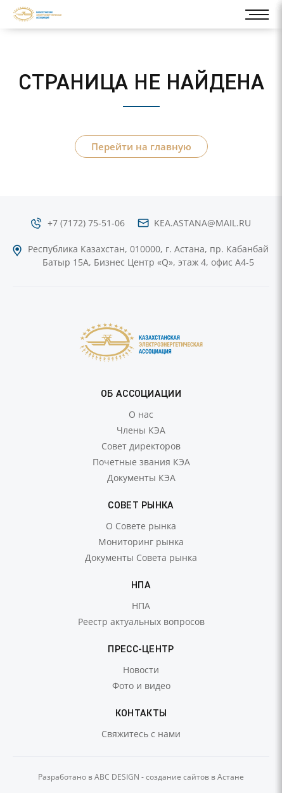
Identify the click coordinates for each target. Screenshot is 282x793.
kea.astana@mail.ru (202, 223)
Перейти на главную (141, 146)
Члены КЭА (141, 430)
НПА (141, 606)
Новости (141, 670)
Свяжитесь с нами (141, 734)
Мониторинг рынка (141, 542)
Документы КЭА (141, 478)
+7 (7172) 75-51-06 (86, 223)
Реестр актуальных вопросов (141, 622)
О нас (141, 414)
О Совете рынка (141, 526)
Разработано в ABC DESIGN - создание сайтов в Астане (141, 776)
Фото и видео (141, 686)
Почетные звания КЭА (141, 462)
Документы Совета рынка (141, 557)
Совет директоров (141, 446)
